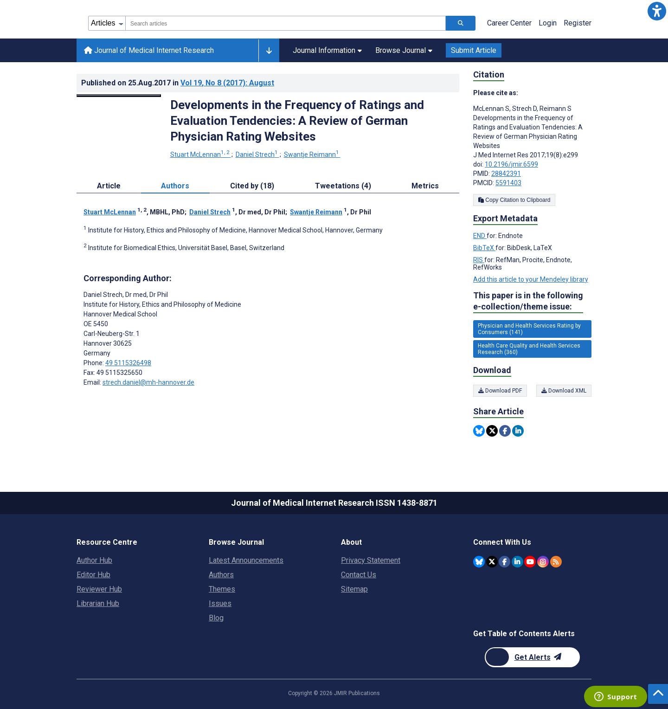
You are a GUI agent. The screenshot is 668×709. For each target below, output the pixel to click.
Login (548, 23)
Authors (221, 574)
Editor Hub (93, 574)
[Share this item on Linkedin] (518, 431)
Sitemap (354, 589)
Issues (220, 603)
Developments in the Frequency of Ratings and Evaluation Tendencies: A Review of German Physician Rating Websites (297, 120)
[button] (657, 11)
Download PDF (500, 390)
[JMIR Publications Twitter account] (492, 561)
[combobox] (285, 23)
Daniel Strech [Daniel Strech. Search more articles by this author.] (257, 154)
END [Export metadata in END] (480, 235)
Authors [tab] (175, 185)
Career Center (509, 23)
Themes (222, 589)
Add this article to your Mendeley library (530, 279)
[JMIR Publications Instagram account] (543, 561)
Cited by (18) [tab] (252, 185)
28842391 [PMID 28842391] (506, 173)
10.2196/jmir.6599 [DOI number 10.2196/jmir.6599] (511, 164)
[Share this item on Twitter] (492, 431)
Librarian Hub (98, 603)
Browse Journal (403, 50)
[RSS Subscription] (556, 561)
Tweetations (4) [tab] (343, 185)
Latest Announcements (246, 560)
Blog (216, 617)
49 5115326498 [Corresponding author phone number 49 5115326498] (128, 363)
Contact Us (358, 574)
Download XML (563, 390)
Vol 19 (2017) (227, 82)
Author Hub (94, 560)
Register (577, 23)
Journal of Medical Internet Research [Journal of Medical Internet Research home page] (149, 50)
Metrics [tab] (425, 185)
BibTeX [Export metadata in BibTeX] (484, 247)
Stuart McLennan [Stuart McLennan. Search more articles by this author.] (200, 154)
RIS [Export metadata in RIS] (478, 260)
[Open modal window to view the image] (119, 95)
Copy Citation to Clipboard (514, 200)
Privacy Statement (370, 560)
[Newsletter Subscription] (532, 657)
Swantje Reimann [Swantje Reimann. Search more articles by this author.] (312, 154)
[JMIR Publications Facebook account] (504, 561)
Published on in (177, 82)
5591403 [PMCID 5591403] (508, 183)
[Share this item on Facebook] (505, 431)
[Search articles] (460, 23)
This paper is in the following (528, 301)
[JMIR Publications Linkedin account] (517, 561)
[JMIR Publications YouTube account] (530, 561)
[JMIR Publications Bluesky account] (479, 561)
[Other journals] (268, 50)
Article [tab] (109, 185)
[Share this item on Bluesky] (479, 431)
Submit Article (473, 50)
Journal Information (327, 50)
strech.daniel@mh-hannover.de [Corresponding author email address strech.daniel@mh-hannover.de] (148, 382)
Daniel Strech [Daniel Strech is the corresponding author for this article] (126, 294)
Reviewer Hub (99, 589)
